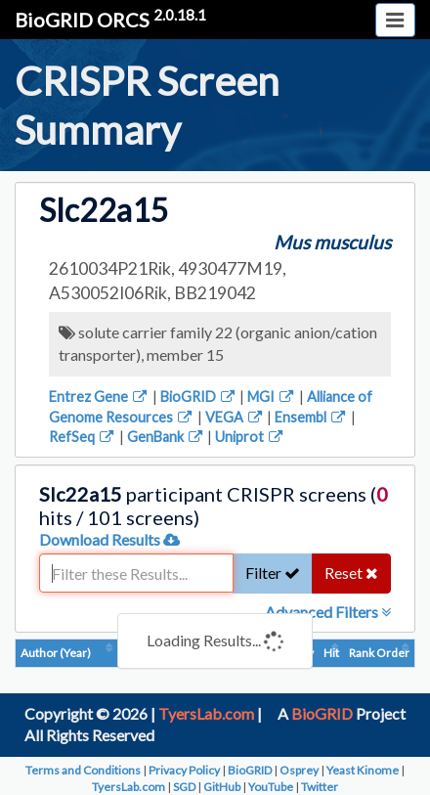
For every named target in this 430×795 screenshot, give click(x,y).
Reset (351, 572)
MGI (271, 396)
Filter (272, 572)
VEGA (235, 417)
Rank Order (379, 652)
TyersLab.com (206, 713)
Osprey (299, 770)
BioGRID (198, 396)
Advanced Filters (328, 611)
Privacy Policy (184, 770)
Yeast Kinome (362, 770)
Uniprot (250, 436)
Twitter (319, 786)
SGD (184, 786)
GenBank (166, 436)
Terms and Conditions (83, 770)
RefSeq (82, 436)
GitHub (221, 786)
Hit (331, 652)
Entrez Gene (99, 396)
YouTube (270, 786)
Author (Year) (56, 652)
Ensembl (311, 417)
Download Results (109, 539)
